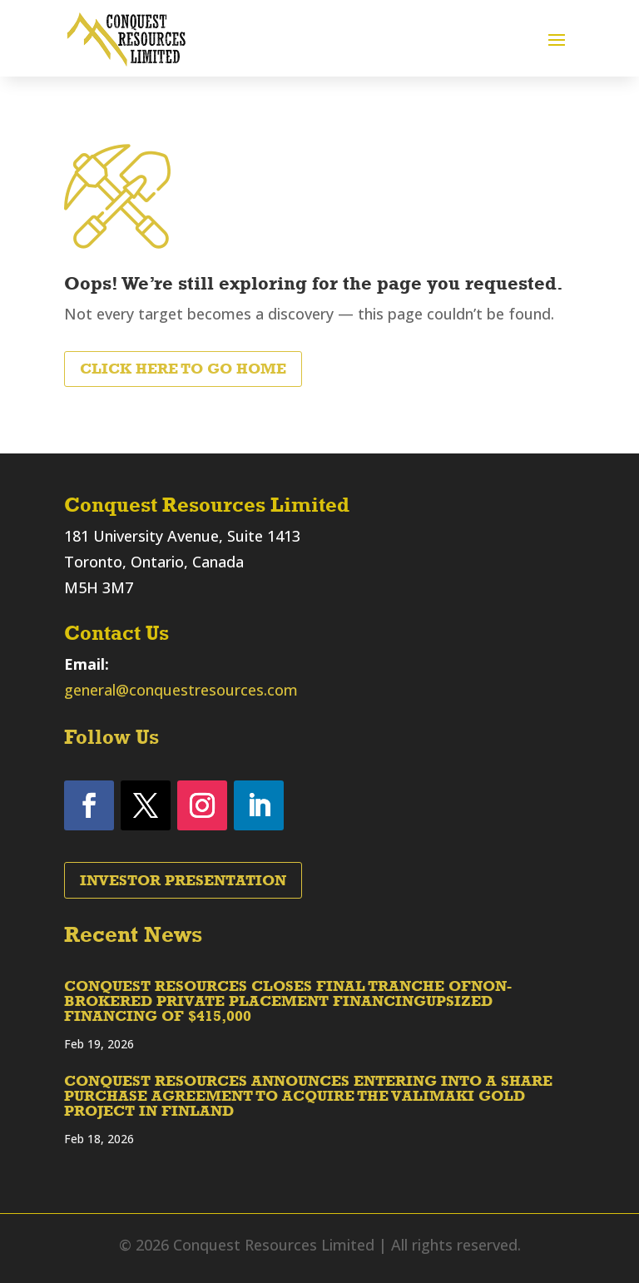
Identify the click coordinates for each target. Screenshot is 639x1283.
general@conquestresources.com (181, 690)
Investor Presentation (183, 880)
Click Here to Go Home (183, 368)
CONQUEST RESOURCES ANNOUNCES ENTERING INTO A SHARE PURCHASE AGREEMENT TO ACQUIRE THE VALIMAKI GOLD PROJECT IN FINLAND (308, 1096)
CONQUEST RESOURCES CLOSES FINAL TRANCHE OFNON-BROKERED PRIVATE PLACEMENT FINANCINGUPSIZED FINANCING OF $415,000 (288, 1001)
